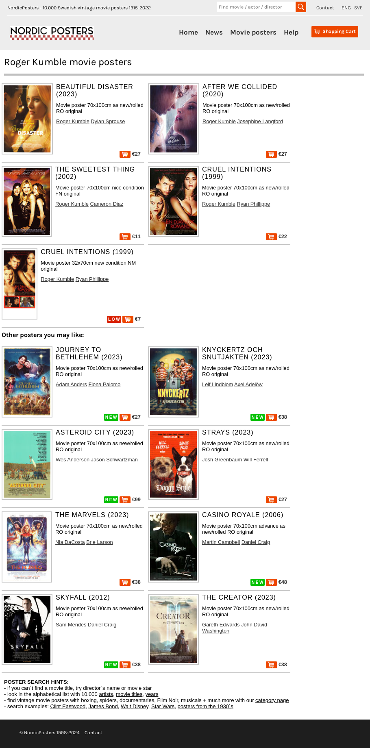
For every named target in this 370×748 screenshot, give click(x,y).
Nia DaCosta (70, 542)
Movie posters (253, 32)
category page (272, 700)
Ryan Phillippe (253, 204)
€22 (276, 236)
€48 (276, 582)
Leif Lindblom (217, 384)
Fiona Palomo (104, 384)
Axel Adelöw (248, 384)
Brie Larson (99, 542)
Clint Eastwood (67, 706)
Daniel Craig (256, 542)
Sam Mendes (71, 625)
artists (106, 694)
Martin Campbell (221, 542)
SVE (358, 8)
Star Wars (162, 706)
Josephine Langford (260, 121)
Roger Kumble (72, 121)
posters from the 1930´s (205, 706)
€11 (130, 236)
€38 (276, 417)
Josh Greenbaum (222, 460)
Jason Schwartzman (114, 460)
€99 (130, 499)
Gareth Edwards (220, 625)
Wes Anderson (72, 460)
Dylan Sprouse (108, 121)
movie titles (129, 694)
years (152, 694)
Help (291, 32)
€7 (131, 319)
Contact (325, 8)
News (214, 32)
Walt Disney (134, 706)
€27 (130, 154)
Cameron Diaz (106, 204)
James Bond (103, 706)
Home (188, 32)
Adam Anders (71, 384)
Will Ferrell (256, 460)
